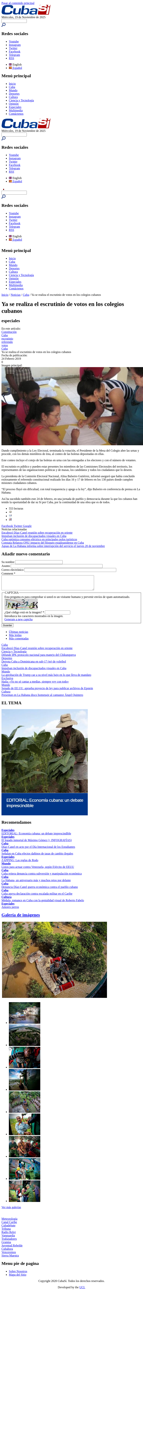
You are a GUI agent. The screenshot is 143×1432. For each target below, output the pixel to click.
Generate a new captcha (18, 622)
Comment (8, 573)
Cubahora (7, 1251)
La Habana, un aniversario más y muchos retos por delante (36, 883)
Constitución (9, 331)
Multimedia (16, 110)
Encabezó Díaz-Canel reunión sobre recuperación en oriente (37, 532)
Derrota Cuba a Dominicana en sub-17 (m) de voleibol (33, 664)
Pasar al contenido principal (17, 3)
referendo (7, 342)
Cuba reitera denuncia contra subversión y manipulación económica (41, 876)
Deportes (14, 93)
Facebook (14, 51)
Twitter (13, 48)
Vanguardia (8, 1238)
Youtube (14, 41)
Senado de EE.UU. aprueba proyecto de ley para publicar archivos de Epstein (47, 691)
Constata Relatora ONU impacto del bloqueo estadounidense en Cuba (42, 542)
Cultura (13, 97)
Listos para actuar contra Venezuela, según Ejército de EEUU (37, 869)
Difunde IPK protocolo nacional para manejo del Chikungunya (38, 657)
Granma (6, 1245)
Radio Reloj (8, 1234)
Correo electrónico (12, 569)
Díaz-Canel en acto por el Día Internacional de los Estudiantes (38, 849)
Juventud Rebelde (12, 1248)
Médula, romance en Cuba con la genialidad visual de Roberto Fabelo (42, 903)
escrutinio (7, 338)
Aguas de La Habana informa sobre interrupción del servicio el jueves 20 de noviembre (53, 546)
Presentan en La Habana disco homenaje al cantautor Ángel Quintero (42, 697)
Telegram (14, 54)
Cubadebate (8, 1228)
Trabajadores (9, 1241)
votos (4, 345)
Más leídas (15, 637)
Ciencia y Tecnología (21, 100)
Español (15, 67)
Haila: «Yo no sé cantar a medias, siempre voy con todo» (35, 684)
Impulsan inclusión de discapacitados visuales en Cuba (33, 536)
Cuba (12, 87)
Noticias (16, 294)
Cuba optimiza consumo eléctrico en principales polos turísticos (39, 539)
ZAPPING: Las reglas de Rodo (19, 863)
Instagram (15, 44)
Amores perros (10, 909)
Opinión (13, 103)
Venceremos (8, 1255)
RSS (11, 58)
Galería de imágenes (20, 917)
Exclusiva (7, 681)
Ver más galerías (11, 1210)
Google (27, 526)
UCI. (82, 1290)
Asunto (6, 565)
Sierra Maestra (10, 1258)
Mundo (13, 90)
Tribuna (6, 1231)
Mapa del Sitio (17, 1277)
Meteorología (9, 1221)
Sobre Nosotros (18, 1274)
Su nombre (8, 562)
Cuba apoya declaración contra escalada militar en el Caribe (36, 896)
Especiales (15, 107)
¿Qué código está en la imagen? (24, 615)
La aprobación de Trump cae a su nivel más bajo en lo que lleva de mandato (46, 677)
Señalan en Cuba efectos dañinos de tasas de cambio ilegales (37, 856)
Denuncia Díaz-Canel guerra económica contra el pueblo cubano (39, 889)
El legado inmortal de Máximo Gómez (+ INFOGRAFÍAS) (36, 842)
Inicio (12, 83)
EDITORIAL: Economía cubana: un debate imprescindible (36, 836)
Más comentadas (19, 641)
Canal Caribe (9, 1224)
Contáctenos (16, 113)
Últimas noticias (18, 634)
